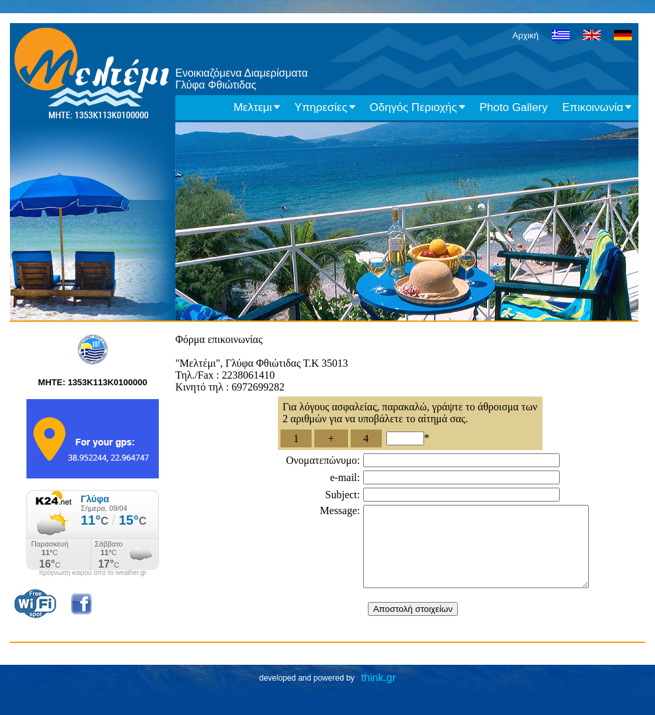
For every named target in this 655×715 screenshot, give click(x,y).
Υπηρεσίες (324, 107)
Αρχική (525, 35)
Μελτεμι (257, 107)
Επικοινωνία (596, 107)
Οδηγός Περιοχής (417, 107)
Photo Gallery (514, 107)
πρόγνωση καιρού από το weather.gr (93, 573)
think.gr (378, 693)
